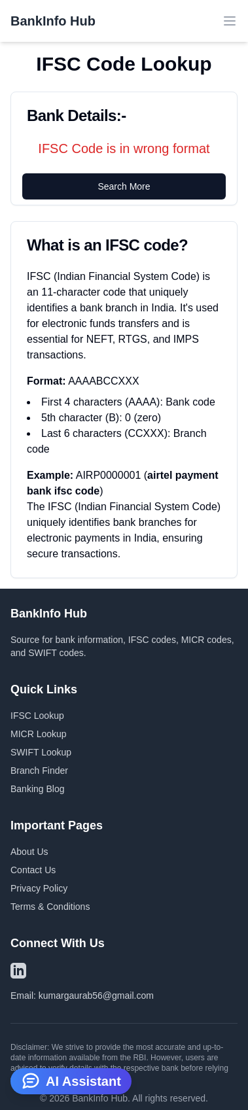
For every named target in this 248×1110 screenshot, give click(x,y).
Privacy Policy (38, 888)
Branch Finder (39, 770)
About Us (29, 851)
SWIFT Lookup (40, 752)
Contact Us (33, 870)
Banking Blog (37, 789)
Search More (123, 186)
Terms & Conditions (50, 906)
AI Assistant (71, 1080)
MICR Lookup (38, 734)
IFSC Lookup (37, 715)
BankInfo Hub (53, 21)
